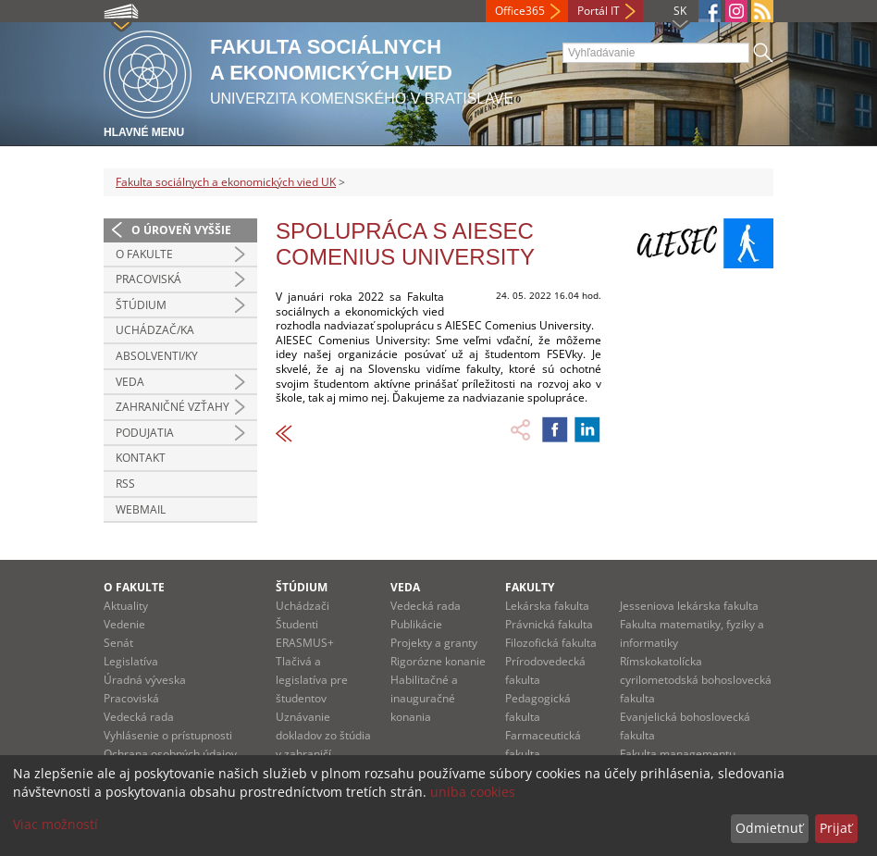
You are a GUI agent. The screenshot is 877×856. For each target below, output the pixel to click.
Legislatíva (131, 661)
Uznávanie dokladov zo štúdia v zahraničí (323, 735)
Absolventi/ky (157, 356)
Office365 (520, 11)
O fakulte (144, 254)
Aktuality (126, 606)
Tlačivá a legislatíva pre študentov (312, 679)
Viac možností (55, 824)
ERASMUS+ (305, 643)
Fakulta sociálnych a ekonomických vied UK (226, 182)
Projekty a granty (433, 643)
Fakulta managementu (677, 754)
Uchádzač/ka (155, 330)
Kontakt (141, 457)
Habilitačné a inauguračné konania (424, 698)
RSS (125, 483)
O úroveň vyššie (181, 230)
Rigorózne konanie (438, 661)
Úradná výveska (145, 680)
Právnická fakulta (549, 624)
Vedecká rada (139, 717)
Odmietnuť (769, 828)
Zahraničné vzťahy (172, 407)
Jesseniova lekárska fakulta (689, 606)
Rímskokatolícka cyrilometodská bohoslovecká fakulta (696, 679)
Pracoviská (148, 279)
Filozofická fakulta (551, 643)
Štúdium (141, 305)
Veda (130, 382)
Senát (118, 643)
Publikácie (416, 624)
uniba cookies (472, 791)
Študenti (297, 624)
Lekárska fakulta (547, 606)
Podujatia (145, 432)
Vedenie (124, 624)
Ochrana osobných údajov (170, 754)
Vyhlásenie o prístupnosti (168, 735)
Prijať (836, 828)
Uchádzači (302, 606)
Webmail (141, 509)
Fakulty (529, 587)
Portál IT (598, 11)
